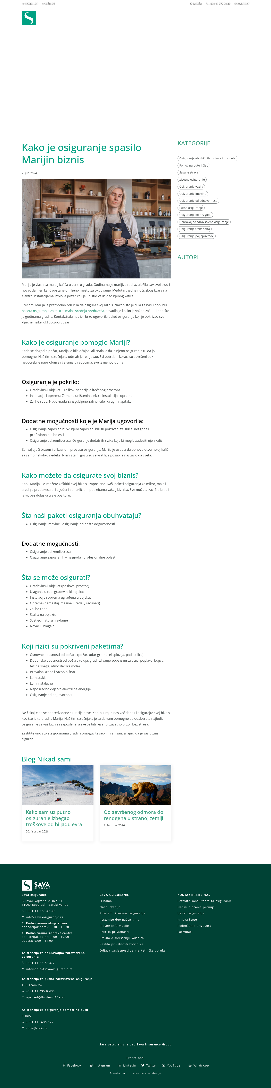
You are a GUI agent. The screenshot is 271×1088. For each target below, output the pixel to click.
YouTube (171, 1065)
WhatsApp (198, 1065)
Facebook (71, 1065)
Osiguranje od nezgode (195, 215)
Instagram (99, 1065)
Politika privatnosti (114, 932)
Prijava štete (169, 18)
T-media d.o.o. (119, 1073)
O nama (106, 901)
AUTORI (188, 257)
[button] (241, 18)
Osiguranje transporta (194, 229)
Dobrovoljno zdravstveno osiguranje (204, 222)
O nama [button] (196, 18)
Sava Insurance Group (154, 1044)
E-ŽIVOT (50, 3)
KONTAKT (243, 3)
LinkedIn (127, 1065)
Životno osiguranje (192, 179)
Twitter (149, 1065)
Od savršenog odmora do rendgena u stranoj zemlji (133, 815)
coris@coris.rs (37, 1028)
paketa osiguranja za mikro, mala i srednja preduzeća (63, 311)
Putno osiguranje (191, 208)
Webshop (107, 18)
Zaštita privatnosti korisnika (121, 944)
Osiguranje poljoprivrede (196, 236)
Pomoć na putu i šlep (193, 165)
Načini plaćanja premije (196, 907)
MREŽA (197, 3)
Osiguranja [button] (134, 18)
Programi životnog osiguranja (122, 913)
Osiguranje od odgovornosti (198, 201)
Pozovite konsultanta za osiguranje (205, 901)
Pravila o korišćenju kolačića (122, 938)
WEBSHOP (31, 3)
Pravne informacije (114, 926)
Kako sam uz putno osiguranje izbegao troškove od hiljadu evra (54, 818)
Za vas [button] (220, 18)
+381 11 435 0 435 (40, 991)
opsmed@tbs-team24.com (46, 997)
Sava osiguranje (111, 1044)
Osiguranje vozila (191, 186)
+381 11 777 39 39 (219, 3)
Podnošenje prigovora (194, 926)
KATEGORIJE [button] (194, 143)
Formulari (185, 932)
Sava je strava (188, 172)
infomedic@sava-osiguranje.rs (49, 969)
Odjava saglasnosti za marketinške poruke (132, 950)
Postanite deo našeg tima (119, 919)
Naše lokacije (110, 907)
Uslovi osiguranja (191, 913)
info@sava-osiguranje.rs (44, 917)
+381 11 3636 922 (40, 1022)
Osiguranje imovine (192, 194)
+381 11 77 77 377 (40, 963)
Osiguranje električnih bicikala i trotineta (207, 158)
